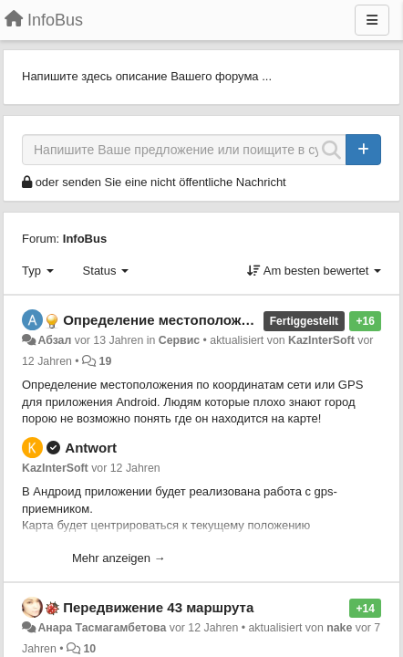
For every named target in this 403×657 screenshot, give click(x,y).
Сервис (179, 340)
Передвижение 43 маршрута (158, 607)
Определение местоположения (168, 320)
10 (89, 648)
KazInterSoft (321, 340)
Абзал (54, 340)
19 (105, 361)
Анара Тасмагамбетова (101, 627)
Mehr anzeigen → (119, 558)
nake (339, 627)
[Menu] (372, 20)
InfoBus (85, 238)
